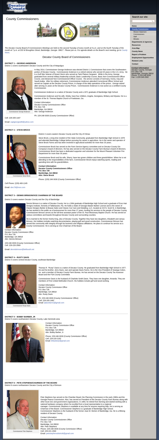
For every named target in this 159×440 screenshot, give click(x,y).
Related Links (137, 61)
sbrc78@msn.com (17, 187)
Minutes (136, 39)
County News (137, 51)
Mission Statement (140, 32)
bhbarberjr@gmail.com (60, 341)
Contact (135, 64)
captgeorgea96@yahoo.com (21, 122)
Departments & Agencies (142, 42)
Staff (135, 37)
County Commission (140, 29)
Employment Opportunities (143, 58)
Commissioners (139, 34)
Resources (136, 45)
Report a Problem (139, 54)
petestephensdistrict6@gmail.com (60, 433)
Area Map (136, 48)
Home (134, 26)
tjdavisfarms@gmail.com (54, 303)
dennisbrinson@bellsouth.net (22, 249)
